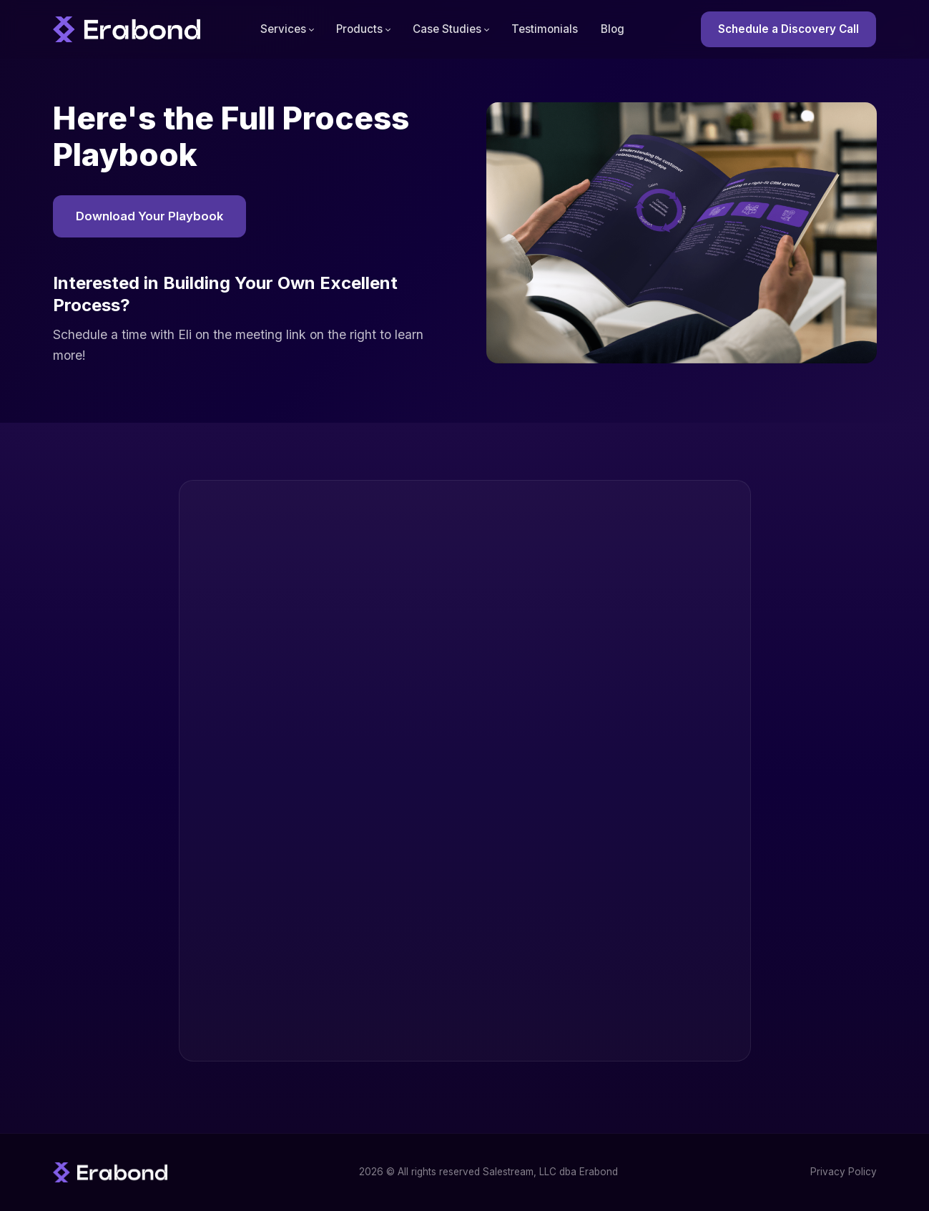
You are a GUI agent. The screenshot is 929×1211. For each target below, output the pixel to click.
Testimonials (544, 29)
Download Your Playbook (149, 216)
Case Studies (447, 29)
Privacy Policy (843, 1171)
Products (359, 29)
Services (283, 29)
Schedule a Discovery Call (788, 29)
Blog (612, 29)
